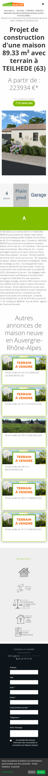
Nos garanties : (24, 558)
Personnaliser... (8, 772)
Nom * (12, 688)
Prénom (13, 668)
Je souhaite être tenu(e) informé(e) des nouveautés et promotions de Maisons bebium (25, 742)
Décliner (31, 772)
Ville (11, 678)
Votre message (16, 728)
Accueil (20, 11)
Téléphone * (15, 718)
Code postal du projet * (19, 708)
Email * (13, 698)
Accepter (41, 772)
